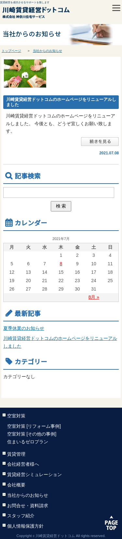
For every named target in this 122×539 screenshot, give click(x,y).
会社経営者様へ (23, 464)
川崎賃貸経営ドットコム (50, 13)
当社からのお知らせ (47, 51)
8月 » (93, 297)
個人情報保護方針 (25, 526)
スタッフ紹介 (20, 515)
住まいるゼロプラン (27, 441)
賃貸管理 (16, 454)
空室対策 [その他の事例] (32, 434)
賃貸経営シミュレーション (34, 474)
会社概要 (16, 484)
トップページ (11, 51)
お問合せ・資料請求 (27, 505)
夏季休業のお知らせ (23, 328)
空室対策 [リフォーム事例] (34, 426)
